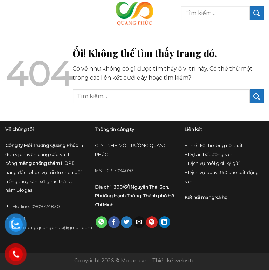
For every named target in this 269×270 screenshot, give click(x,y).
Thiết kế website (173, 260)
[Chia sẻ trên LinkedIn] (164, 222)
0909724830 (45, 206)
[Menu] (9, 13)
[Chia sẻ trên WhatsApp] (101, 222)
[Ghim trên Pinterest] (152, 222)
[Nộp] (257, 13)
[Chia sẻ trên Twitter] (126, 222)
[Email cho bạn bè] (139, 222)
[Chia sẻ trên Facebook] (114, 222)
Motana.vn (134, 260)
